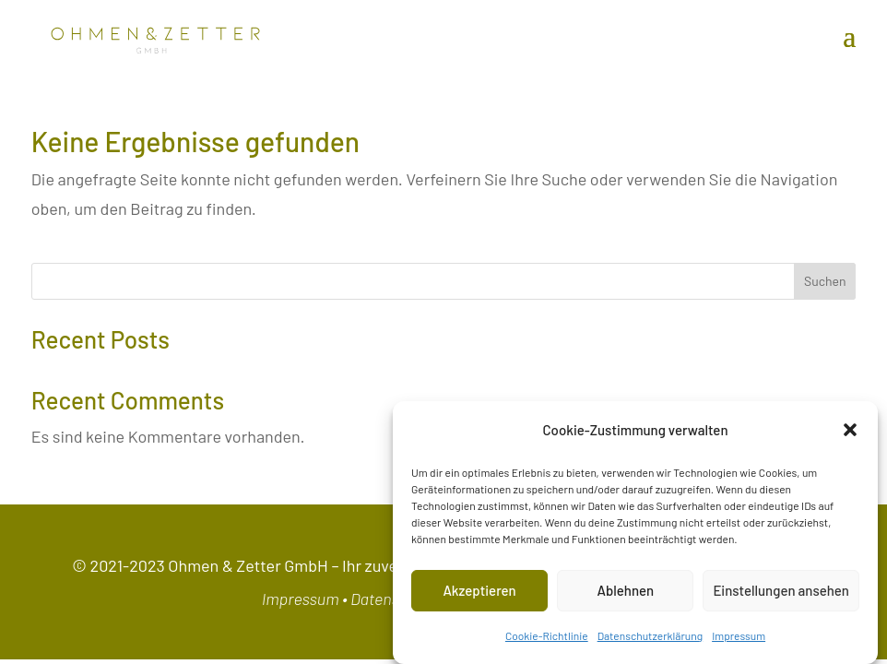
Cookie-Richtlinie (546, 635)
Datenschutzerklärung (650, 635)
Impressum (738, 635)
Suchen (825, 281)
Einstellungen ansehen (781, 590)
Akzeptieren (479, 590)
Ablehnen (625, 590)
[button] (850, 430)
